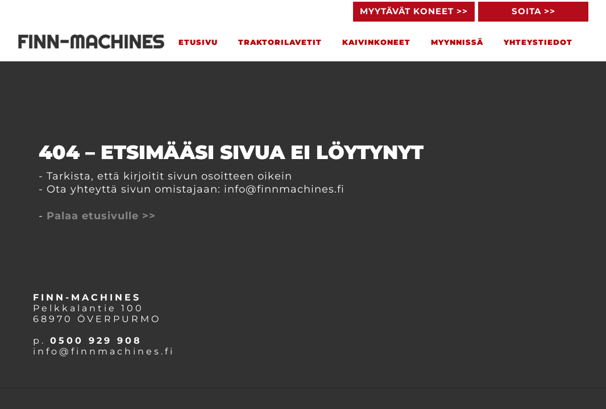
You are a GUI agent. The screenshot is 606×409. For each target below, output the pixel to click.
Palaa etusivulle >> (101, 216)
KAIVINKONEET (376, 42)
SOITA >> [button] (533, 11)
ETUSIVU (198, 42)
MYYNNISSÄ (457, 42)
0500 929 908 (96, 340)
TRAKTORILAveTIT (280, 42)
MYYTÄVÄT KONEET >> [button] (414, 11)
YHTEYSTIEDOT (538, 42)
